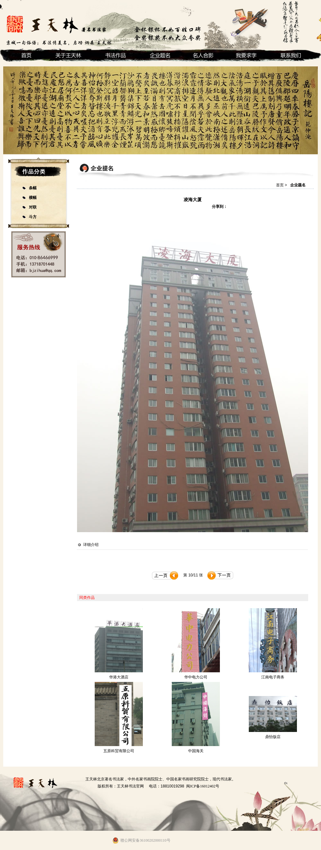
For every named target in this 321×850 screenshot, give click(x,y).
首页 (280, 185)
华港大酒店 (118, 677)
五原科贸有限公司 (118, 751)
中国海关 (196, 751)
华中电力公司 (195, 677)
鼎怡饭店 (273, 737)
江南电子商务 (272, 677)
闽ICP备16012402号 (202, 786)
